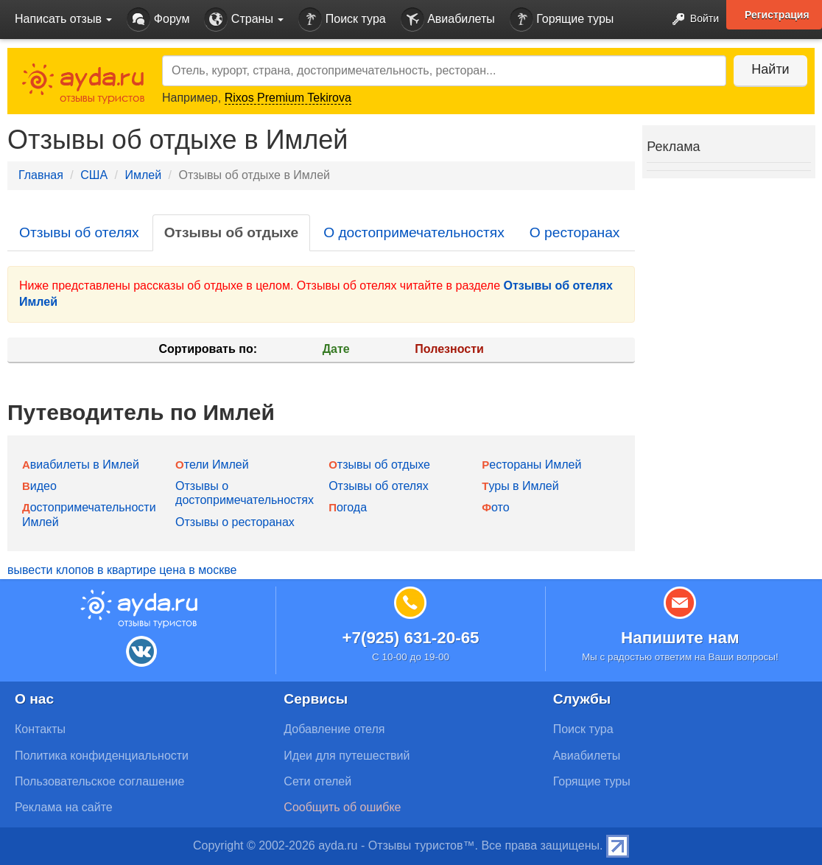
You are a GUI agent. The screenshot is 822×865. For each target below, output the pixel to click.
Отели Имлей (212, 464)
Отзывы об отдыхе (231, 232)
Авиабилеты (448, 19)
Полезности (449, 349)
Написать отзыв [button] (63, 19)
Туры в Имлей (520, 486)
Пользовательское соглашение (99, 781)
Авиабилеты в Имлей (80, 464)
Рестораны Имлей (531, 464)
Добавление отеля (334, 729)
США (94, 175)
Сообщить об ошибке (342, 807)
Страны (244, 19)
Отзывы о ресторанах (235, 522)
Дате (336, 349)
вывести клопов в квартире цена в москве (121, 570)
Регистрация (777, 15)
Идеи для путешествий (347, 755)
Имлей (142, 175)
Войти (691, 19)
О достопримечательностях (414, 232)
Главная (40, 175)
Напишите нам (680, 637)
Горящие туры (562, 19)
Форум (158, 19)
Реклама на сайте (64, 807)
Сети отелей (317, 781)
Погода (348, 507)
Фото (495, 507)
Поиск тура (341, 19)
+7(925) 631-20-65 (410, 637)
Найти (770, 69)
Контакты (40, 729)
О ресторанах (575, 232)
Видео (39, 486)
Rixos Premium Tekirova (288, 97)
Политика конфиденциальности (102, 755)
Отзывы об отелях (79, 232)
